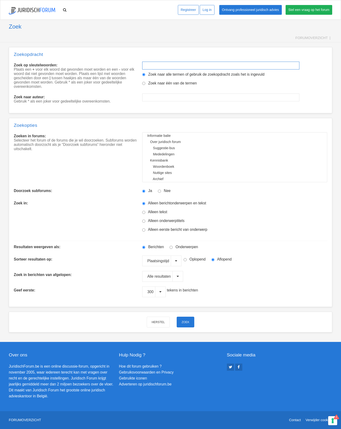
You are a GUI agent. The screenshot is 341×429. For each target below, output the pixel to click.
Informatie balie (234, 136)
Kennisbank (234, 160)
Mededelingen (234, 154)
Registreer (188, 10)
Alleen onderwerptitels (163, 221)
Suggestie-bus (234, 148)
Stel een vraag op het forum (309, 10)
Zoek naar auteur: (29, 97)
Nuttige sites (234, 173)
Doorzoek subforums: (33, 191)
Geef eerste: (24, 290)
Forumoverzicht (311, 38)
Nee (164, 191)
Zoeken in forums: (30, 136)
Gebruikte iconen (133, 378)
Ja (147, 191)
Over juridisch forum (234, 142)
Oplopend (194, 259)
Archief (234, 179)
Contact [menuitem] (295, 420)
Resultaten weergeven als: (37, 247)
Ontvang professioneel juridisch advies (250, 10)
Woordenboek (234, 166)
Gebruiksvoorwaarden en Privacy (146, 372)
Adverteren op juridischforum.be (145, 384)
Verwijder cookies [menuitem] (319, 420)
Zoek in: (21, 203)
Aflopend (221, 259)
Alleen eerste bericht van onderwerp (174, 229)
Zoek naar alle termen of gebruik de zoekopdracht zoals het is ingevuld (203, 74)
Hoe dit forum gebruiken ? (140, 366)
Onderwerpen (184, 247)
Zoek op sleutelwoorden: (36, 65)
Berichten (153, 247)
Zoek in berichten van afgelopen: (43, 275)
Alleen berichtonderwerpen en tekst (174, 203)
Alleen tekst (154, 212)
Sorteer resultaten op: (33, 259)
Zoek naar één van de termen (169, 83)
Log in (207, 10)
